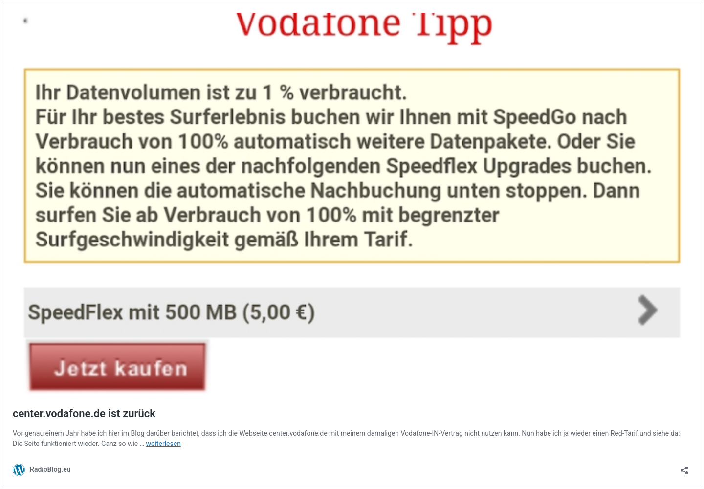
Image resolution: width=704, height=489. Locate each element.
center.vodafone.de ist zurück (84, 413)
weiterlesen (163, 443)
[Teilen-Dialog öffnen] (684, 467)
